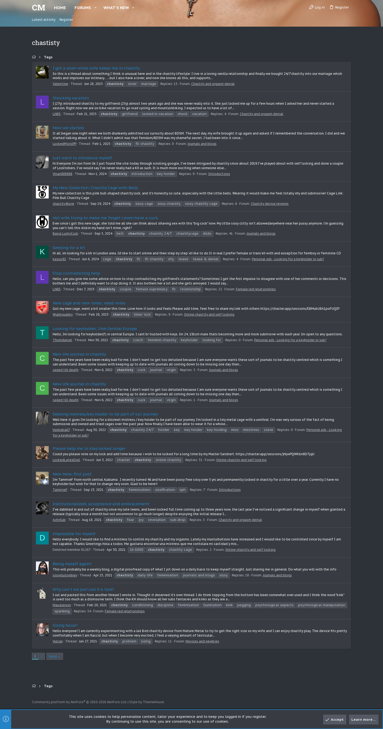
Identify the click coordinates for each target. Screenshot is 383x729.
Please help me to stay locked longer (89, 448)
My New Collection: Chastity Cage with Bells (95, 187)
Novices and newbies (202, 641)
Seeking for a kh (69, 247)
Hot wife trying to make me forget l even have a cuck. (106, 217)
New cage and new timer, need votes (89, 303)
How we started (68, 127)
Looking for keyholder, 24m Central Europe (95, 328)
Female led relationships (256, 289)
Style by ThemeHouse (146, 702)
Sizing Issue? (65, 625)
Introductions (219, 174)
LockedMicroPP (64, 144)
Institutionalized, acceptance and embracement (101, 503)
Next (53, 656)
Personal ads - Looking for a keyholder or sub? (288, 259)
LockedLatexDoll (66, 460)
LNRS (57, 114)
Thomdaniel (62, 340)
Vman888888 (62, 174)
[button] (95, 7)
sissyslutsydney (65, 575)
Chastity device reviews (270, 204)
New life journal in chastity (79, 354)
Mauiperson (62, 605)
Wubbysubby (63, 314)
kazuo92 (59, 259)
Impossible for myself (74, 533)
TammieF (60, 490)
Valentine (60, 84)
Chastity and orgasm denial (213, 84)
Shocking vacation (71, 97)
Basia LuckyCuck (65, 233)
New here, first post (72, 474)
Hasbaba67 (61, 430)
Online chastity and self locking (209, 314)
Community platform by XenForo (79, 702)
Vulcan (58, 641)
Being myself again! (72, 563)
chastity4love (63, 204)
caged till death (65, 370)
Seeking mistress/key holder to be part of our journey (105, 414)
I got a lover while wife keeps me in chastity (96, 68)
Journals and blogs (202, 144)
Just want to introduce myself (82, 157)
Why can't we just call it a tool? (83, 589)
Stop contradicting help (76, 273)
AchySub (59, 520)
